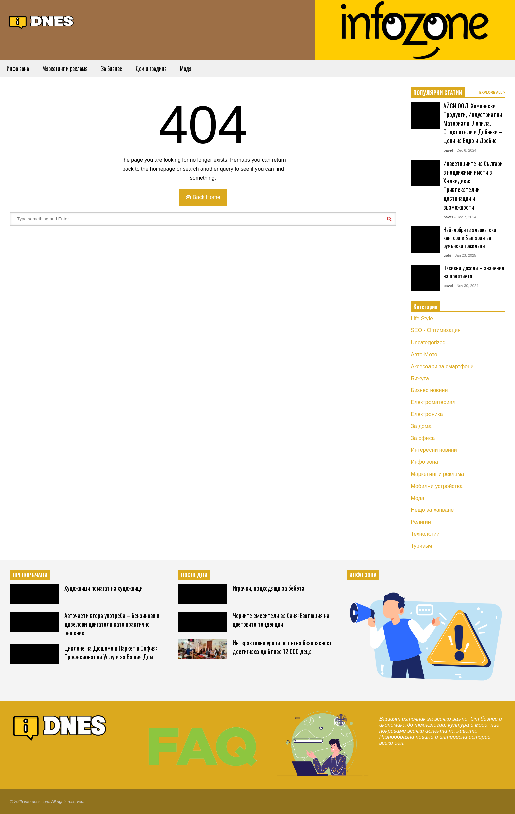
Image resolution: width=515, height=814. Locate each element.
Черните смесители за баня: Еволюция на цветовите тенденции (281, 619)
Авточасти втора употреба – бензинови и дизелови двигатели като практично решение (111, 624)
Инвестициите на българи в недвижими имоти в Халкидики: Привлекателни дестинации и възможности (473, 185)
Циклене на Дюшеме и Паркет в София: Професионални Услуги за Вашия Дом (110, 652)
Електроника (427, 414)
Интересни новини (434, 450)
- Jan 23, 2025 (464, 255)
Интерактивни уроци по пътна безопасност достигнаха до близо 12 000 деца (282, 647)
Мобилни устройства (437, 486)
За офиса (423, 438)
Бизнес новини (429, 390)
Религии (421, 522)
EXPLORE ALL (492, 92)
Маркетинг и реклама (65, 68)
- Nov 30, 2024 (466, 286)
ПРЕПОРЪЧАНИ (30, 575)
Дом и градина (151, 68)
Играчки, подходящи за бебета (268, 588)
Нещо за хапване (432, 510)
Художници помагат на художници (103, 588)
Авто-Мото (424, 354)
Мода (185, 68)
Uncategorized (428, 342)
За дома (421, 426)
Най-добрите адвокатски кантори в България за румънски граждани (469, 238)
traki (447, 255)
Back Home (203, 197)
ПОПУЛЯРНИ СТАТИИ (437, 93)
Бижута (420, 378)
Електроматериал (433, 402)
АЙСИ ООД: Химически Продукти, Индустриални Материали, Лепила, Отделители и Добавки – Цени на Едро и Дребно (473, 123)
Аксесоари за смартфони (442, 366)
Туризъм (421, 546)
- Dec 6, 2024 (465, 150)
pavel (448, 150)
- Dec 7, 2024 (465, 217)
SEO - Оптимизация (435, 330)
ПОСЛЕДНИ (194, 575)
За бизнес (111, 68)
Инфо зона (18, 68)
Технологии (425, 534)
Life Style (422, 318)
